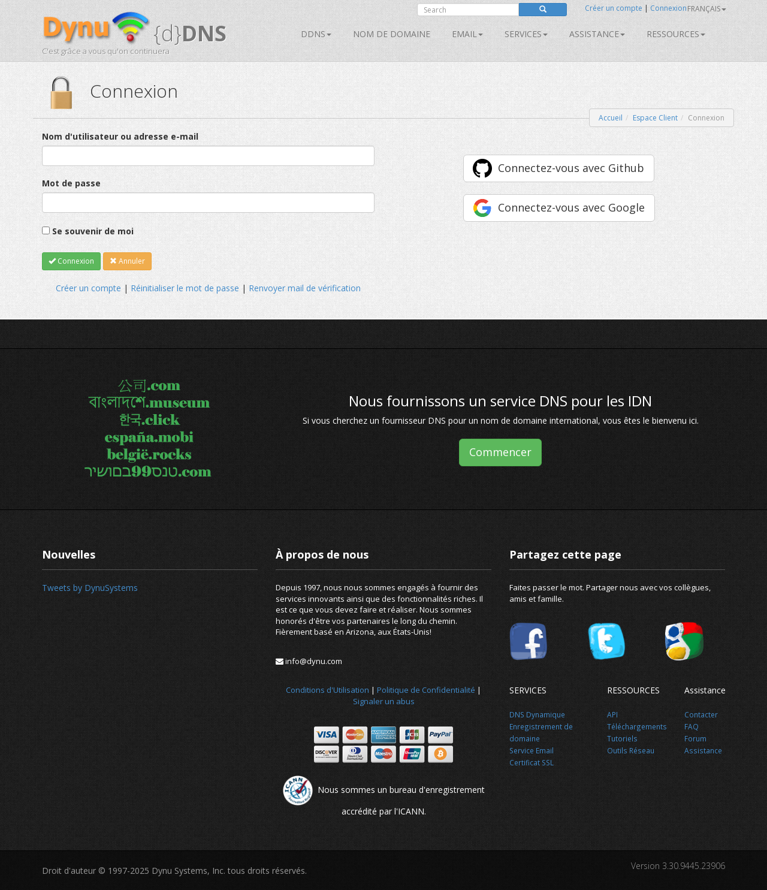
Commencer (500, 452)
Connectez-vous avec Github (571, 168)
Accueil (611, 118)
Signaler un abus (384, 701)
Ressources (676, 34)
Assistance (597, 34)
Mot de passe (71, 183)
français (706, 9)
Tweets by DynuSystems (90, 587)
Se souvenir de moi (93, 231)
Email (467, 34)
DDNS (316, 34)
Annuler (127, 261)
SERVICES (526, 34)
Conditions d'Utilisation (327, 689)
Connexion (668, 8)
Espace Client (655, 118)
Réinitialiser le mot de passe (185, 288)
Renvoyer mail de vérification (305, 288)
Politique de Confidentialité (426, 689)
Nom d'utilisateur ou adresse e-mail (120, 136)
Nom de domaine (391, 34)
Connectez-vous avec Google (571, 207)
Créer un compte (613, 8)
